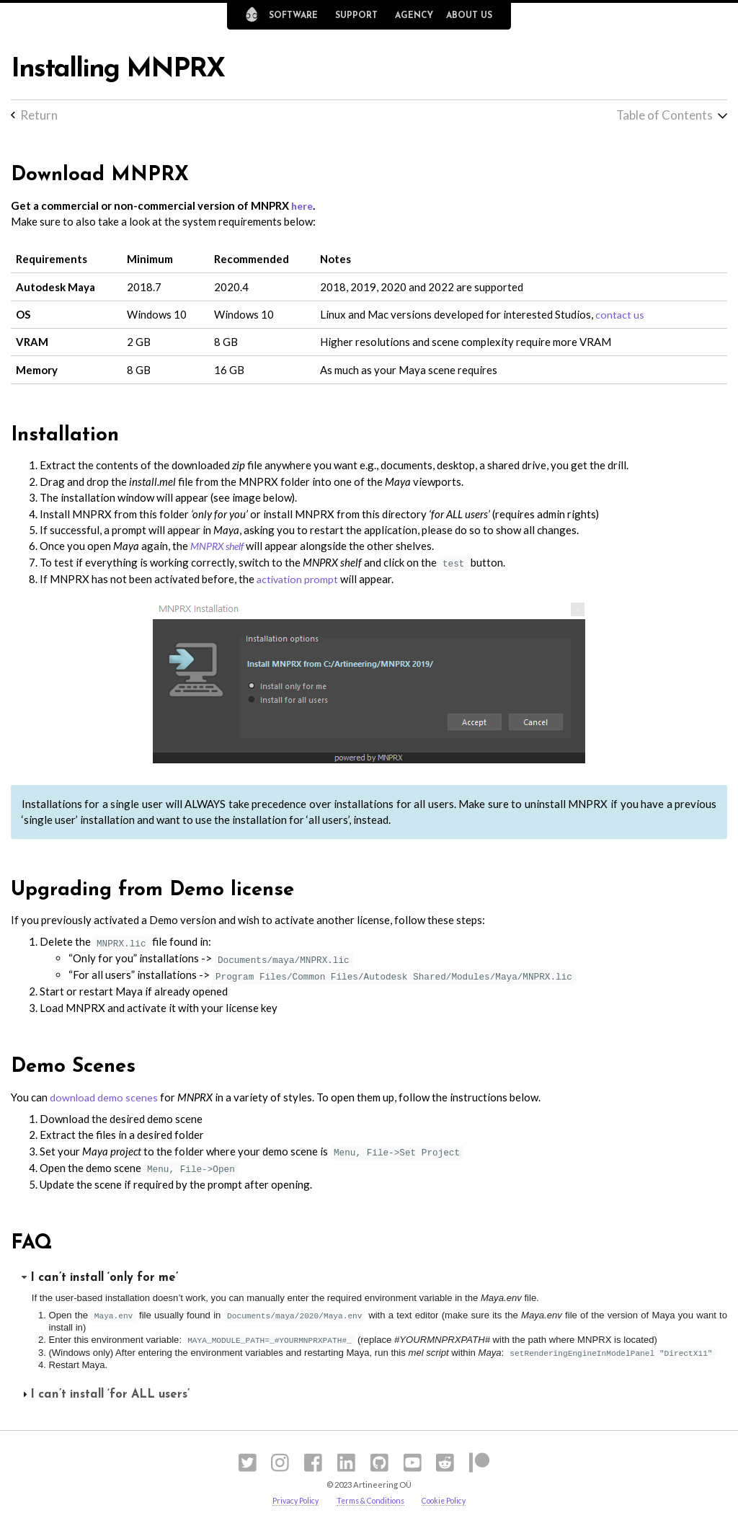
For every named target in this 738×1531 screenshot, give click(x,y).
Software (293, 16)
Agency (414, 16)
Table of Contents (662, 115)
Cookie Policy (449, 1502)
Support (356, 16)
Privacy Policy (289, 1502)
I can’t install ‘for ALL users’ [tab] (104, 1395)
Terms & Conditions (369, 1502)
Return (40, 115)
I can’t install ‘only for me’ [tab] (98, 1279)
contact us (619, 315)
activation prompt (299, 579)
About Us (469, 16)
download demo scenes (104, 1098)
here (303, 206)
